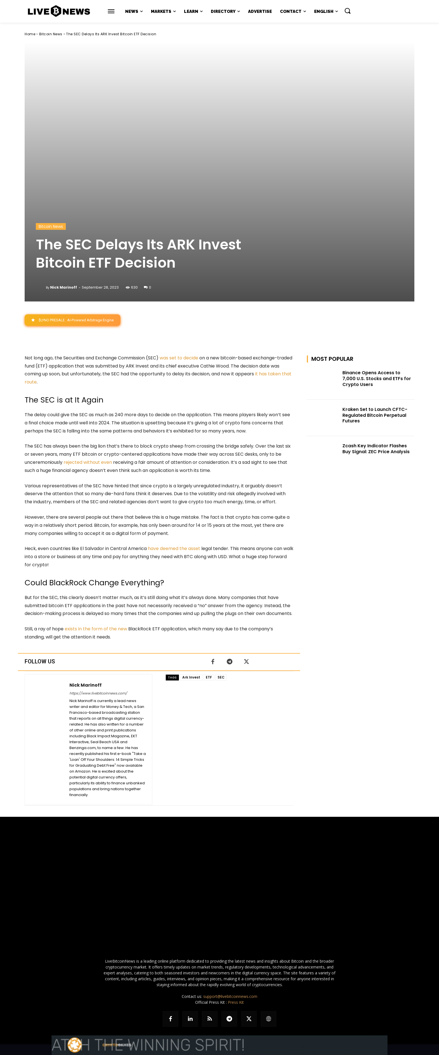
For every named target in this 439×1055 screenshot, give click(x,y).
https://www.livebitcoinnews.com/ (98, 693)
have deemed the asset (174, 549)
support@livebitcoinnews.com (230, 996)
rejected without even (88, 462)
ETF (209, 677)
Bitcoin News (50, 34)
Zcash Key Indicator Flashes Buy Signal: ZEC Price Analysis (376, 449)
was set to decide (179, 358)
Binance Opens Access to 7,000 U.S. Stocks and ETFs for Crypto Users (376, 378)
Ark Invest (191, 677)
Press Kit (236, 1002)
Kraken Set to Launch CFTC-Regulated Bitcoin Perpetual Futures (374, 415)
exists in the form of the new (96, 629)
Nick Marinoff (63, 287)
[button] (347, 10)
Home (30, 34)
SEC (221, 677)
